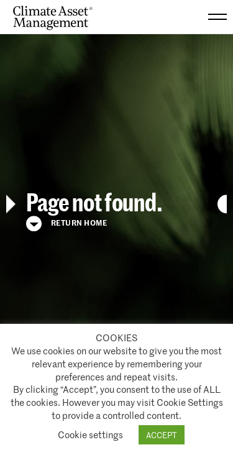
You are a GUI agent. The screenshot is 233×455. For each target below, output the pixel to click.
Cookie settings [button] (90, 434)
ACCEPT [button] (161, 435)
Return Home (66, 224)
